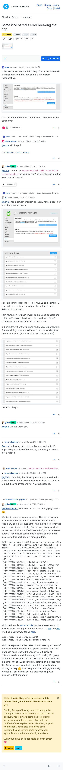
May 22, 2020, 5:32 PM (35, 166)
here (33, 631)
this (49, 628)
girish (7, 166)
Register (9, 748)
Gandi (19, 152)
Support (6, 35)
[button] (4, 766)
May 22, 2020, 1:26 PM (28, 67)
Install (57, 8)
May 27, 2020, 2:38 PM (35, 422)
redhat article (26, 625)
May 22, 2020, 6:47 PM (25, 198)
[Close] (58, 698)
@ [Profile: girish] (5, 477)
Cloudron (9, 152)
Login (18, 748)
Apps (39, 5)
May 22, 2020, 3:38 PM (36, 141)
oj (6, 198)
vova (7, 67)
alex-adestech (11, 442)
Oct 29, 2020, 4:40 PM (36, 473)
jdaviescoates (11, 141)
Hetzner (26, 152)
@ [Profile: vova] (5, 145)
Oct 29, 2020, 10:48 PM (35, 504)
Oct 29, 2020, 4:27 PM (36, 442)
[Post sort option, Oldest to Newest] (5, 58)
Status (47, 5)
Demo (56, 5)
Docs (49, 8)
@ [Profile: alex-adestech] (10, 508)
